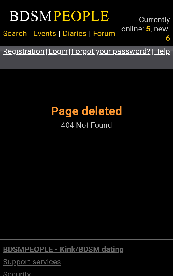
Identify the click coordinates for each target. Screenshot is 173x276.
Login (58, 51)
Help (162, 51)
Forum (104, 33)
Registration (24, 51)
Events (44, 33)
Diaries (75, 33)
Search (15, 33)
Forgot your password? (111, 51)
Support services (32, 261)
